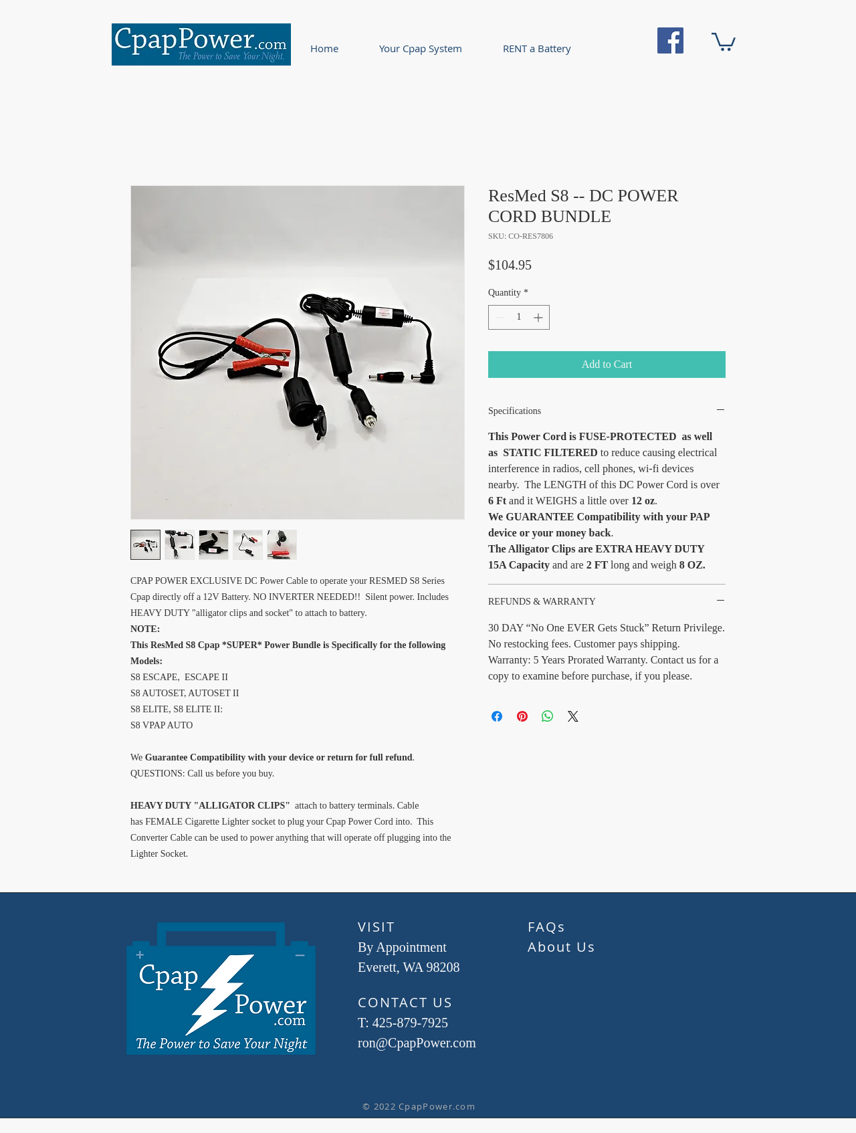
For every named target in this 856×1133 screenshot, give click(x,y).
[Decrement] (498, 317)
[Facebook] (670, 40)
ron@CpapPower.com (417, 1042)
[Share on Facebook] (497, 716)
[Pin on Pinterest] (522, 716)
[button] (724, 41)
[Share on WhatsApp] (548, 716)
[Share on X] (573, 716)
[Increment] (539, 317)
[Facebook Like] (444, 1081)
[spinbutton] (519, 317)
